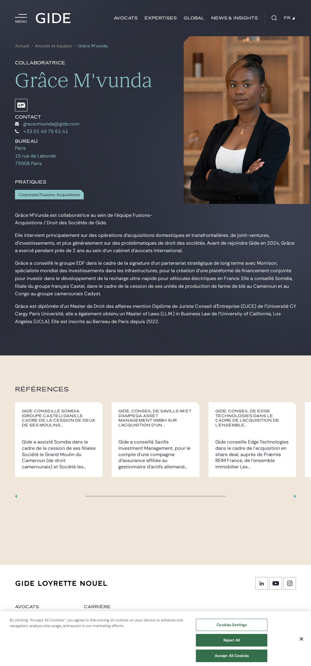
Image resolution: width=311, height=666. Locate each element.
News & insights (234, 18)
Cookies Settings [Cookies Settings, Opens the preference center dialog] (232, 628)
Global (194, 18)
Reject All (231, 643)
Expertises (160, 18)
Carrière (97, 607)
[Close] (301, 642)
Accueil (22, 46)
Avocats (126, 18)
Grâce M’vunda (93, 46)
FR (289, 18)
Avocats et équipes (53, 46)
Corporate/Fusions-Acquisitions (49, 194)
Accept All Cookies (232, 659)
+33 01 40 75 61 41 (41, 131)
